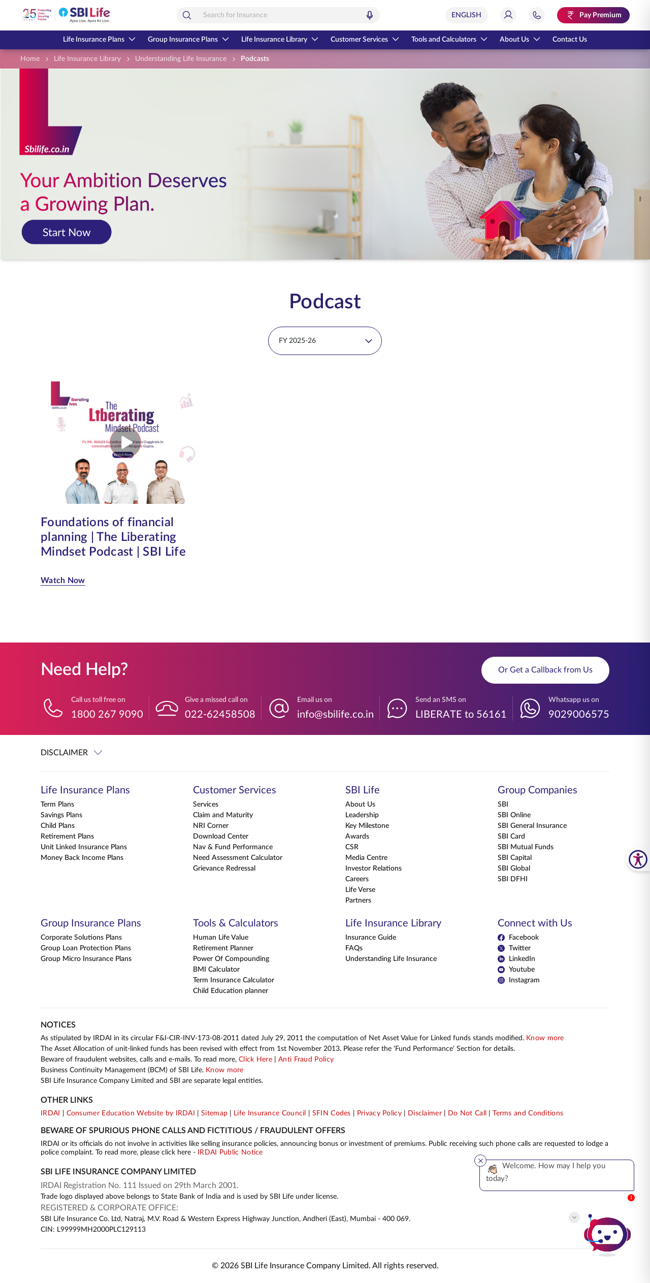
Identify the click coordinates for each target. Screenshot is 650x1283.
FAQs (354, 948)
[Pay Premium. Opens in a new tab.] (593, 15)
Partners (358, 900)
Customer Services (365, 40)
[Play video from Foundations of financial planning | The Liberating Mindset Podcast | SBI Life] (125, 442)
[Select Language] (466, 15)
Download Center (220, 836)
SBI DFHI (513, 879)
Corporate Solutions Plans (81, 937)
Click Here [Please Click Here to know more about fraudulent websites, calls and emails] (255, 1059)
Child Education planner (230, 991)
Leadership (362, 815)
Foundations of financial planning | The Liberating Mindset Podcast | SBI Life (113, 537)
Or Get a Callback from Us (545, 670)
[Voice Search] (370, 15)
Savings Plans (61, 815)
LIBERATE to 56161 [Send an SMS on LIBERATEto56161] (461, 715)
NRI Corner (211, 825)
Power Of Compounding (231, 959)
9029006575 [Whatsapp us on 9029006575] (578, 715)
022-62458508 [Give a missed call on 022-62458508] (220, 715)
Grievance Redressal (224, 868)
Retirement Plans (67, 836)
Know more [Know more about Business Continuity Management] (225, 1070)
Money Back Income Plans (82, 857)
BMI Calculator (216, 969)
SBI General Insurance (532, 825)
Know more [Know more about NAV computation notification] (545, 1038)
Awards (357, 836)
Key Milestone (367, 825)
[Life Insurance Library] (87, 59)
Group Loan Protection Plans (86, 948)
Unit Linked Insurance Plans (84, 847)
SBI (503, 804)
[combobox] (278, 15)
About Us (520, 40)
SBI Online (514, 815)
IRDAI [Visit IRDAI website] (50, 1113)
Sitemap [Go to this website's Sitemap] (214, 1113)
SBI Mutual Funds (526, 847)
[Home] (30, 59)
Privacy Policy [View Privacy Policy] (379, 1113)
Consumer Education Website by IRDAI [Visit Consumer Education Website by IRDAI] (131, 1113)
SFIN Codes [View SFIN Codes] (331, 1113)
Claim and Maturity (223, 815)
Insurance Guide (370, 937)
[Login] (508, 15)
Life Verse (360, 889)
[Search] (187, 15)
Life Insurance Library (279, 40)
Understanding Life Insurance (391, 959)
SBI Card (511, 836)
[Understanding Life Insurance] (180, 59)
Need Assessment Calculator (237, 857)
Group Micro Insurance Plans (86, 959)
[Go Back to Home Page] (65, 15)
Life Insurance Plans (99, 40)
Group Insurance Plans (188, 40)
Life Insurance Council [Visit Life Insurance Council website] (270, 1113)
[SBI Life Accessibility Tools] (638, 859)
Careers (357, 879)
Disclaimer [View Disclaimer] (425, 1113)
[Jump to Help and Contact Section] (537, 15)
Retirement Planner (223, 948)
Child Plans (58, 825)
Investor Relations (373, 868)
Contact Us (569, 39)
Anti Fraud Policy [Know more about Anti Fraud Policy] (306, 1059)
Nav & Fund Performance (233, 847)
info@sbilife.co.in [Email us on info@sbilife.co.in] (335, 715)
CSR (352, 847)
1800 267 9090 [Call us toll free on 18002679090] (107, 715)
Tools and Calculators (449, 40)
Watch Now (63, 580)
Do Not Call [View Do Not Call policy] (467, 1113)
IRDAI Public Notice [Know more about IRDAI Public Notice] (230, 1152)
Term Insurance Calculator (233, 980)
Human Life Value (220, 937)
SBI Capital (515, 857)
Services (205, 804)
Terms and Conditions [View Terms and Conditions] (528, 1113)
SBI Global (514, 868)
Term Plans (57, 804)
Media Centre (366, 857)
